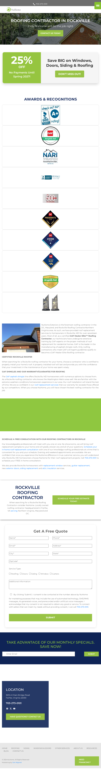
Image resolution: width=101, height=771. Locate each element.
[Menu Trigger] (97, 5)
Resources (92, 748)
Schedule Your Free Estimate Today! (73, 499)
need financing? (85, 760)
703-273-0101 (40, 4)
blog (6, 751)
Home (4, 748)
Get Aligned (17, 762)
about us (78, 748)
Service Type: (15, 569)
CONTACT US (18, 751)
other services (62, 748)
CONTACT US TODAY (50, 33)
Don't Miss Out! (69, 74)
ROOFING (15, 748)
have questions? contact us (25, 716)
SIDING (27, 748)
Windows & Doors (42, 748)
